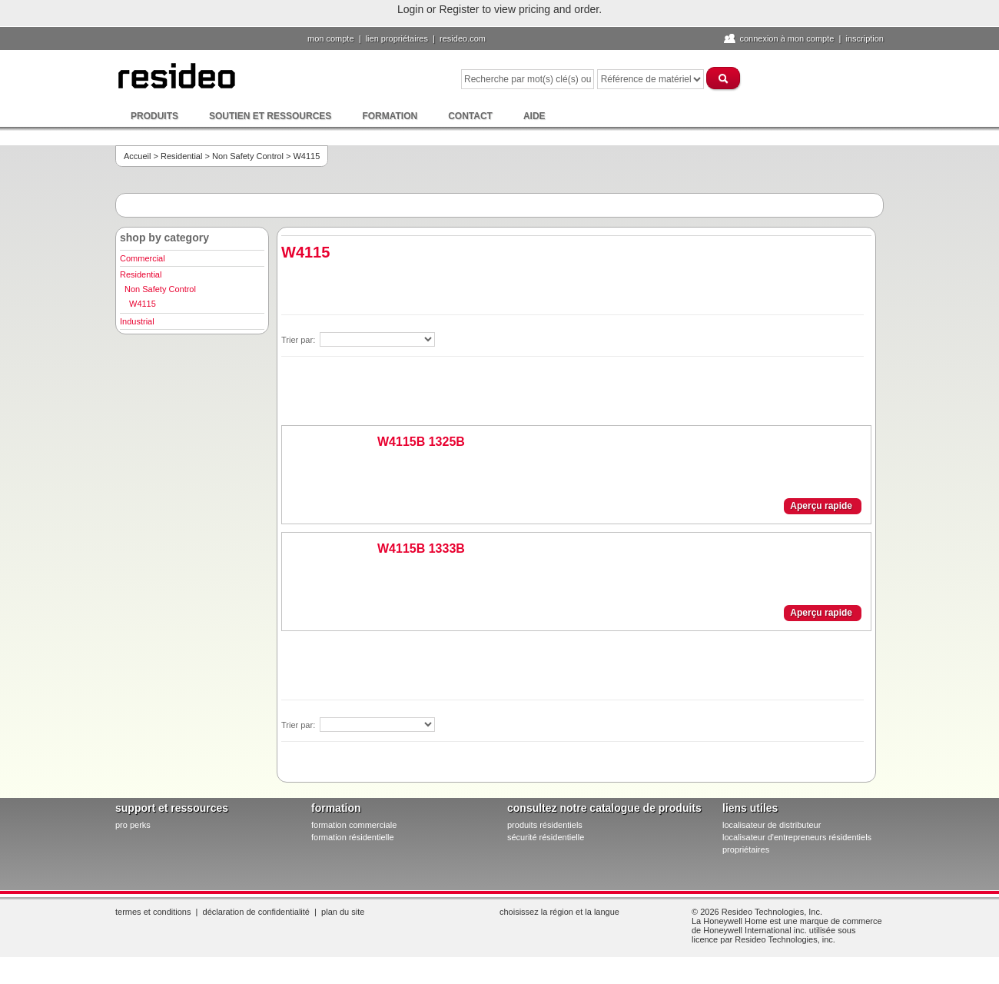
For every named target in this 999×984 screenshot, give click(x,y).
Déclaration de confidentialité (256, 911)
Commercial (142, 258)
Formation (389, 116)
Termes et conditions (153, 911)
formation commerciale (354, 824)
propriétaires (745, 849)
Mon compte (330, 38)
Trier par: (299, 339)
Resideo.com (463, 38)
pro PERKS (133, 824)
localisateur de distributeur (771, 824)
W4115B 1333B (421, 548)
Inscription (864, 38)
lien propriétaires (397, 38)
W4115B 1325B (421, 441)
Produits (154, 116)
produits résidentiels (544, 824)
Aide (534, 116)
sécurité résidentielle (545, 837)
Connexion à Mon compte (786, 38)
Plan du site (342, 911)
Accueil (137, 156)
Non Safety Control (248, 156)
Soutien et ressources (270, 116)
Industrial (137, 321)
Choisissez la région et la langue (559, 911)
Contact (470, 116)
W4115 (142, 303)
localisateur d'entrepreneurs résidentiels (796, 837)
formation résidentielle (352, 837)
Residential (181, 156)
